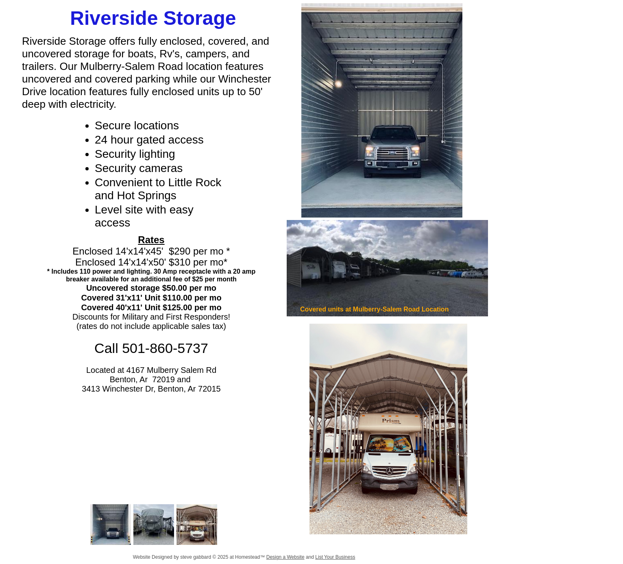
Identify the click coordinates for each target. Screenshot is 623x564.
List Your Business (335, 557)
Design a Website (285, 557)
